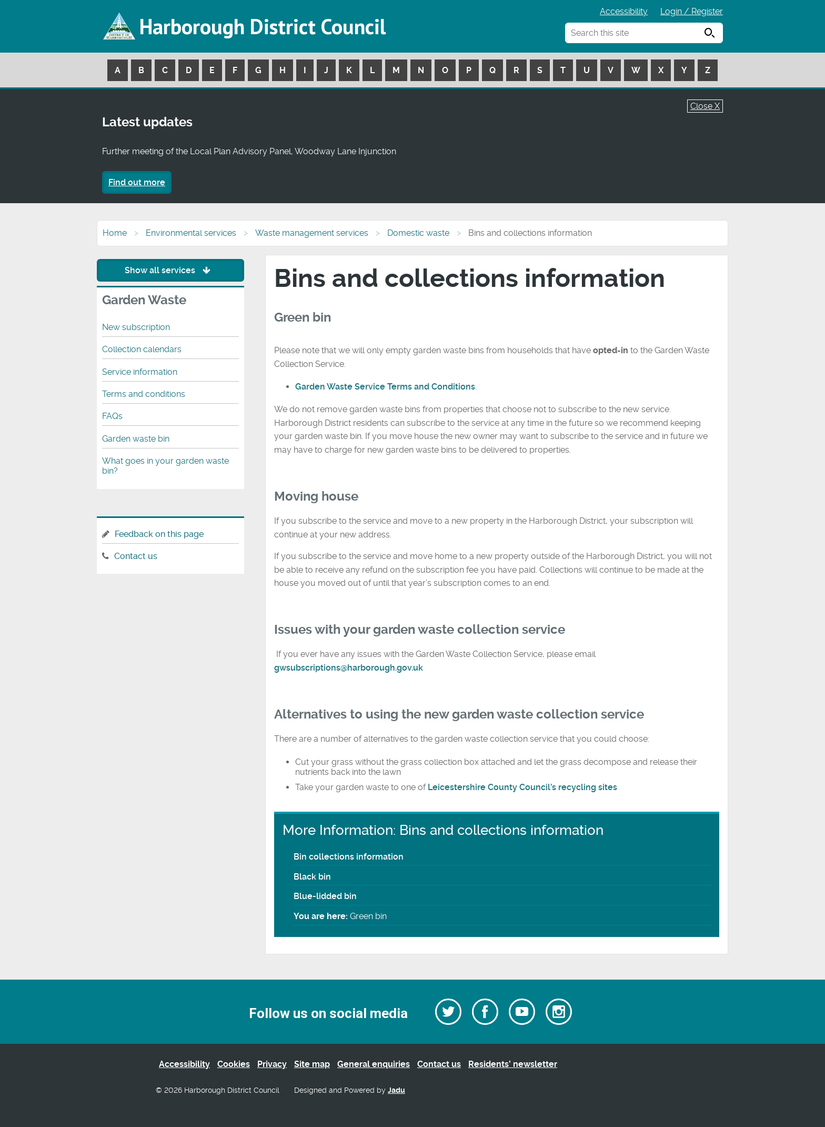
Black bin (312, 877)
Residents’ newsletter (512, 1064)
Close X (705, 106)
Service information (139, 372)
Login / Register (691, 11)
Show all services (170, 270)
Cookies (233, 1064)
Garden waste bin (135, 439)
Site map (312, 1064)
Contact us (135, 556)
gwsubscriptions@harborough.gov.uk (348, 668)
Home (115, 233)
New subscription (136, 327)
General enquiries (373, 1064)
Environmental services (191, 233)
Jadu (396, 1090)
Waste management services (311, 233)
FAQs (112, 416)
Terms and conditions (143, 394)
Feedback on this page (159, 534)
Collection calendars (142, 349)
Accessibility (624, 11)
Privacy (272, 1064)
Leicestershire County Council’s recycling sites (522, 787)
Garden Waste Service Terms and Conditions (385, 387)
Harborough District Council (262, 26)
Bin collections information (349, 857)
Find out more (136, 182)
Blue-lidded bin (325, 896)
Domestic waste (418, 233)
